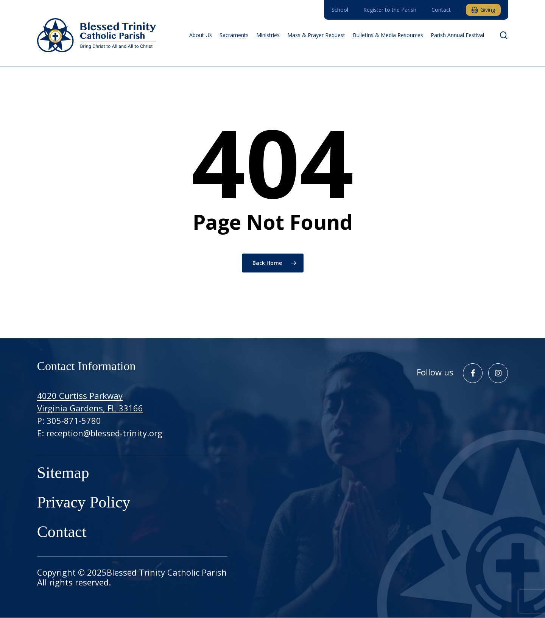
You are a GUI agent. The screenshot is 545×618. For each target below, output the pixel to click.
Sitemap (63, 473)
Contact (62, 532)
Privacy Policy (84, 503)
